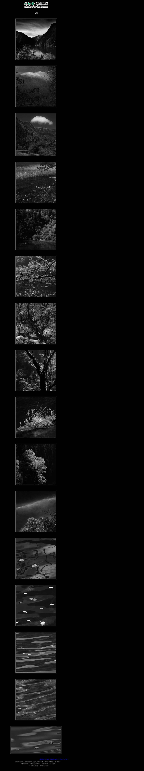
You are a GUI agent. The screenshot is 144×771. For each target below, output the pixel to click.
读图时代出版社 (63, 759)
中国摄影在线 (53, 759)
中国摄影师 (44, 759)
